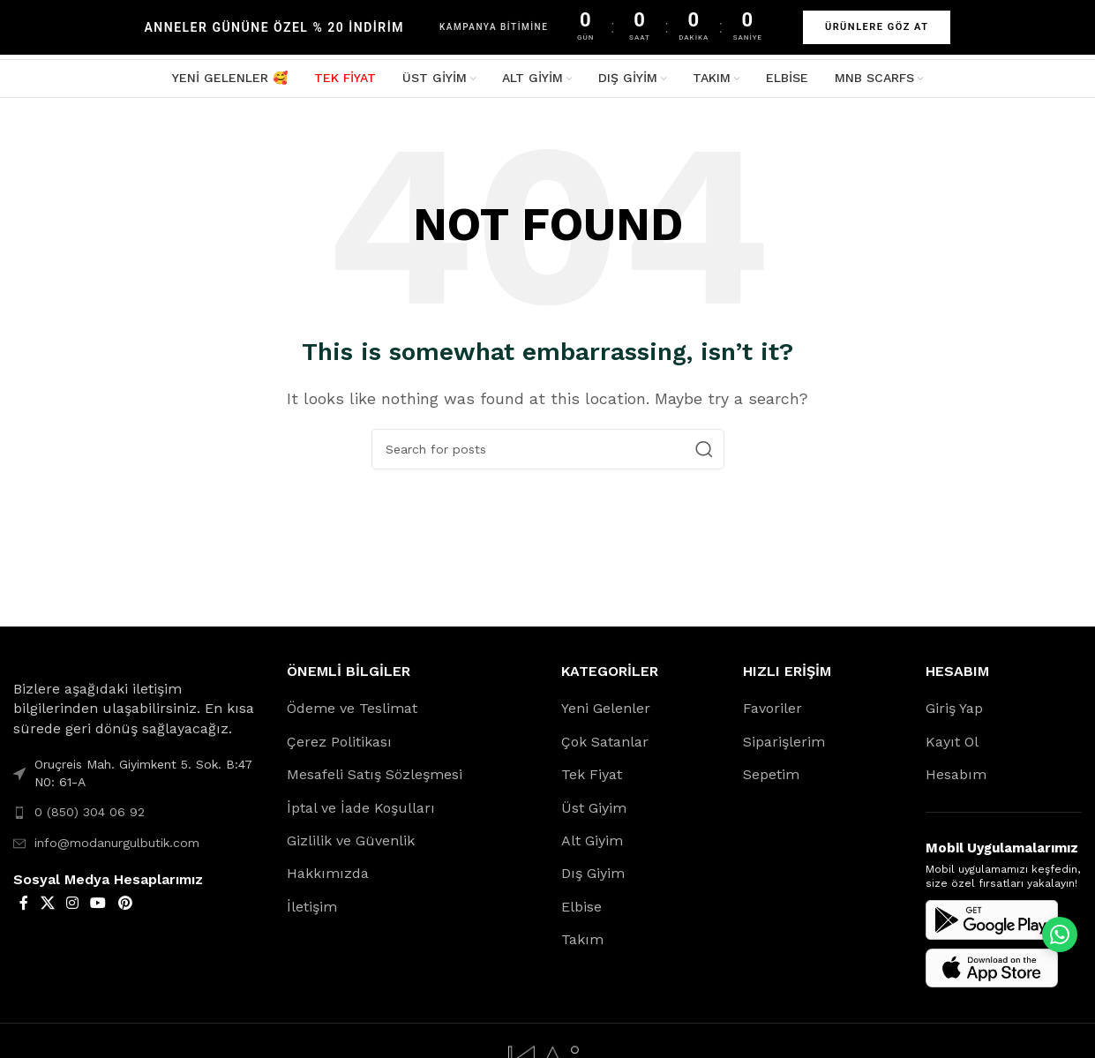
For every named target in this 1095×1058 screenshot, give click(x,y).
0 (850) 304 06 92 (89, 815)
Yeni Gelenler (605, 711)
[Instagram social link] (72, 905)
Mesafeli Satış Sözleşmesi (374, 777)
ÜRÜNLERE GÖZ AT (877, 27)
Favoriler (772, 711)
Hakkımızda (328, 876)
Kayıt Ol (952, 744)
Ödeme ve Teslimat (352, 711)
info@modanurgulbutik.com (116, 845)
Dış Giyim (593, 876)
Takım (582, 942)
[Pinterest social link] (125, 905)
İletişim (312, 909)
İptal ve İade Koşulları (361, 810)
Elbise (581, 909)
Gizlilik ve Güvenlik (351, 843)
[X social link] (47, 905)
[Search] (547, 452)
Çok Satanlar (605, 744)
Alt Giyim (592, 843)
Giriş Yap (954, 711)
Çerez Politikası (339, 744)
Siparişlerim (784, 744)
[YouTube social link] (98, 905)
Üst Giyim (593, 810)
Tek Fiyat (591, 777)
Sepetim (771, 777)
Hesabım (956, 777)
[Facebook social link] (23, 905)
